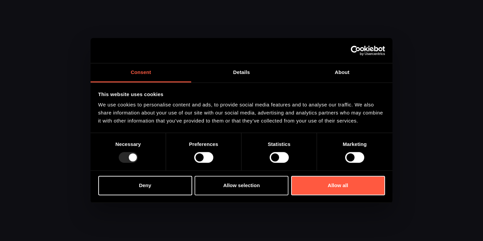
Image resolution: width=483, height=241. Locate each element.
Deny (145, 185)
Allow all (338, 185)
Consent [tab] (141, 72)
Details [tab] (241, 72)
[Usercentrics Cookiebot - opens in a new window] (355, 51)
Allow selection (241, 185)
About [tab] (342, 72)
